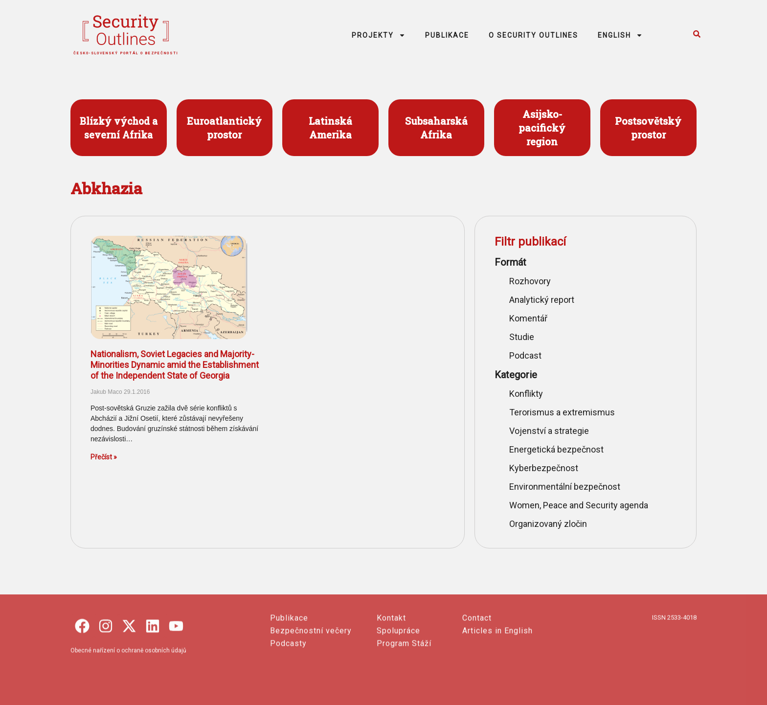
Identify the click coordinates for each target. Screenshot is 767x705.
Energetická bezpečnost (556, 449)
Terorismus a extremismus (562, 412)
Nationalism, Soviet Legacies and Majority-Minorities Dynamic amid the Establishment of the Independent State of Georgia (174, 364)
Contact (477, 671)
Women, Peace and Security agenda (578, 505)
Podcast (525, 355)
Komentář (528, 318)
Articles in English (497, 684)
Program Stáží (404, 697)
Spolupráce (398, 684)
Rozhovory (530, 281)
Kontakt (391, 671)
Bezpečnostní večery (311, 684)
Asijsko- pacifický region (542, 128)
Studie (521, 337)
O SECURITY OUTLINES (533, 35)
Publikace (289, 671)
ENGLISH (620, 35)
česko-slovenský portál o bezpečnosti (126, 53)
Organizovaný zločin (548, 524)
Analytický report (541, 300)
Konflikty (526, 393)
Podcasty (288, 697)
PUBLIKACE (447, 35)
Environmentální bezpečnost (564, 486)
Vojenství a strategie (549, 431)
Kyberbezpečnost (543, 468)
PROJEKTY (379, 35)
